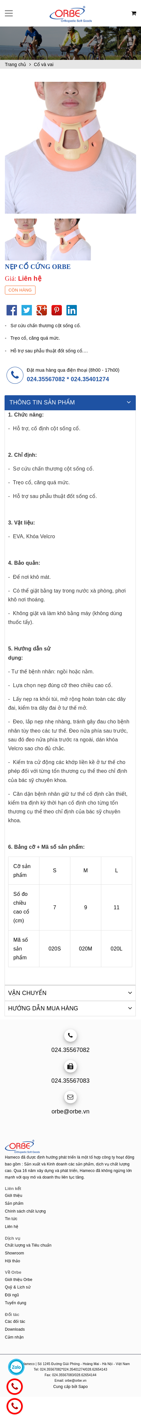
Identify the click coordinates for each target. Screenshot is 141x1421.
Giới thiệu (13, 1195)
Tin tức (11, 1218)
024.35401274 (90, 379)
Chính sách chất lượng (25, 1211)
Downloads (15, 1329)
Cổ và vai (43, 64)
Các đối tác (15, 1321)
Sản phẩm (14, 1203)
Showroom (14, 1253)
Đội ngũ (12, 1294)
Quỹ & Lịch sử (18, 1287)
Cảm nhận (14, 1337)
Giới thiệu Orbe (18, 1279)
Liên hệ (11, 1226)
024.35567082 (46, 379)
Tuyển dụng (15, 1302)
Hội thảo (12, 1260)
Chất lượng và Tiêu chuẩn (28, 1245)
